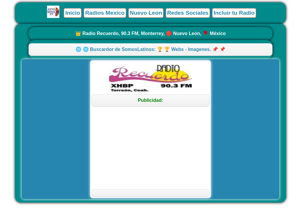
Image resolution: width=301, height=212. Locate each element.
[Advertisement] (150, 148)
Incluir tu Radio (234, 13)
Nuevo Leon (146, 13)
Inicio (72, 13)
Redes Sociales (187, 13)
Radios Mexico (105, 13)
